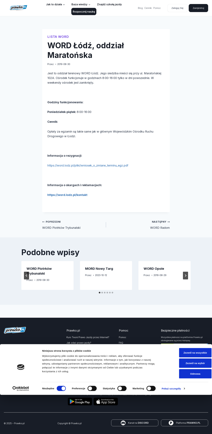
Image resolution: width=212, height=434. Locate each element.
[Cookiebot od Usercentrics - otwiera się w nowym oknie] (21, 427)
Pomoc (157, 8)
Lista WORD (58, 37)
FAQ (121, 342)
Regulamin (124, 362)
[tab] (99, 292)
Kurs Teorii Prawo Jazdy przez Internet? (87, 337)
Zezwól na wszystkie (185, 391)
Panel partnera (74, 359)
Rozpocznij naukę (84, 11)
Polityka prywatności (130, 348)
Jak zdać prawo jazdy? (78, 342)
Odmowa (185, 412)
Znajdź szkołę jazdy (109, 4)
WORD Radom (139, 224)
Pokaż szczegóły (171, 427)
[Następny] (185, 275)
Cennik (148, 8)
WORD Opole (154, 269)
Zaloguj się (177, 8)
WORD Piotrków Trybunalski (72, 224)
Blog (140, 8)
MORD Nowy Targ (99, 269)
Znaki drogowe (74, 353)
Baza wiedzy (79, 4)
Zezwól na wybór (185, 402)
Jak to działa (54, 4)
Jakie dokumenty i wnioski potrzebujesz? (88, 348)
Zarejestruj (198, 8)
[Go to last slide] (26, 275)
